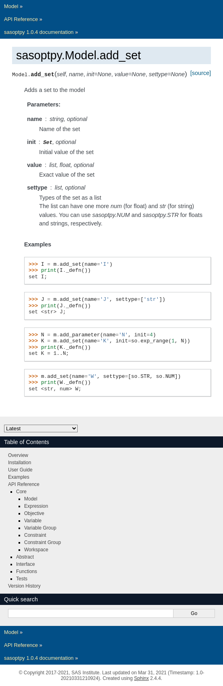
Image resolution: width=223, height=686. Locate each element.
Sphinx (141, 678)
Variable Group (40, 527)
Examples (18, 477)
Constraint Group (42, 542)
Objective (34, 513)
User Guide (20, 469)
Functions (26, 571)
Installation (19, 462)
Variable (32, 520)
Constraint (35, 535)
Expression (36, 506)
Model (11, 6)
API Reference (21, 19)
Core (21, 491)
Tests (21, 578)
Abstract (25, 556)
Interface (25, 564)
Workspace (36, 549)
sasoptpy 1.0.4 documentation (39, 32)
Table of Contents (26, 441)
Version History (24, 585)
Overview (18, 455)
